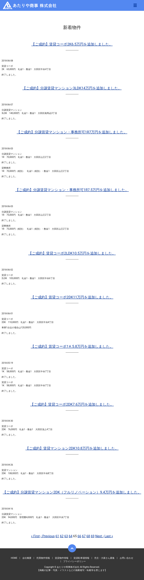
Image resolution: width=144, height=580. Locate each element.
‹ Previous (48, 536)
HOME (14, 558)
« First (35, 536)
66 (79, 536)
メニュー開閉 (135, 5)
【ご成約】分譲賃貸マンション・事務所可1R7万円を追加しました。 (72, 132)
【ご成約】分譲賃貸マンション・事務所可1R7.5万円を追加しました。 (72, 190)
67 (84, 536)
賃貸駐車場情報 (81, 558)
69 (92, 536)
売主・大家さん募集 (104, 558)
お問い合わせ (126, 558)
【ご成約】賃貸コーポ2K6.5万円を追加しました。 (72, 44)
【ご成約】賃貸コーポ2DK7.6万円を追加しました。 (72, 404)
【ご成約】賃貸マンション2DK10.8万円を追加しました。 (72, 448)
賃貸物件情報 (61, 558)
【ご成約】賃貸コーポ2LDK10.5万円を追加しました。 (72, 253)
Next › (99, 536)
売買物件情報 (43, 558)
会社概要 (26, 558)
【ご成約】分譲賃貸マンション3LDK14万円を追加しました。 (71, 88)
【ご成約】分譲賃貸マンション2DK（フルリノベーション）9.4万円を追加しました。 (72, 492)
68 (88, 536)
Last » (108, 536)
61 (57, 536)
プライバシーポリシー (74, 561)
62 (61, 536)
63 (66, 536)
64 (70, 536)
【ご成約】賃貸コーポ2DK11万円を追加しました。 (72, 297)
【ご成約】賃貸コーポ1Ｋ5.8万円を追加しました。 (72, 346)
